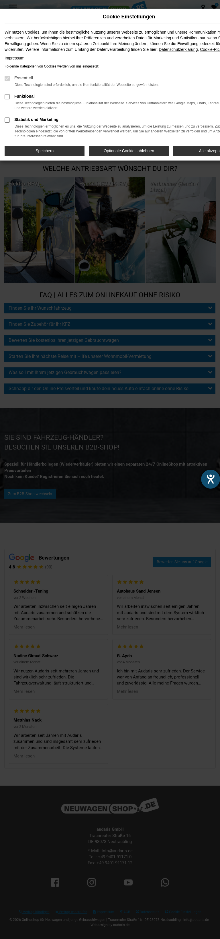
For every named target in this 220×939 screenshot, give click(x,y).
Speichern (45, 151)
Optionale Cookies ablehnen (129, 151)
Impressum (14, 58)
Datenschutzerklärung (178, 49)
